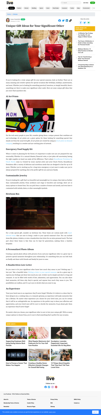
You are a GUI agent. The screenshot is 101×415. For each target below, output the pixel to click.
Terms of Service (31, 399)
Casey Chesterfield (15, 19)
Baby (78, 8)
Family (72, 8)
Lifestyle (11, 8)
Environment (86, 8)
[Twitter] (49, 386)
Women (26, 8)
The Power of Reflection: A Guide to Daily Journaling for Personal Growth (86, 42)
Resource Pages (31, 406)
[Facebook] (45, 386)
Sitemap (52, 406)
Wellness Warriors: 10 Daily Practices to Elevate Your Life (85, 50)
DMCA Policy (77, 399)
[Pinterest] (56, 386)
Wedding (34, 8)
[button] (94, 8)
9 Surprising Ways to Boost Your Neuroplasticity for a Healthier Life (86, 66)
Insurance (64, 8)
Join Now (85, 2)
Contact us (76, 403)
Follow (22, 19)
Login (92, 2)
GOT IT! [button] (95, 412)
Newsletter (6, 406)
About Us (6, 399)
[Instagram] (52, 386)
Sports (41, 8)
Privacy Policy (54, 399)
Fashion (19, 8)
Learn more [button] (52, 412)
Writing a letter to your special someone (42, 272)
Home (47, 8)
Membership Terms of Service (11, 403)
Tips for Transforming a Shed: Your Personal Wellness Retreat (85, 58)
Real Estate (56, 8)
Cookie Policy (30, 403)
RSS (51, 403)
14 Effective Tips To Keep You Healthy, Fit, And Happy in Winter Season (85, 35)
